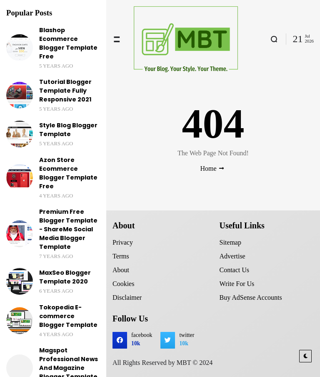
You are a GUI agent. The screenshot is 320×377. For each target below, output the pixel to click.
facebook (141, 340)
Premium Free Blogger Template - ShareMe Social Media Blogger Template (68, 229)
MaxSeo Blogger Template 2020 (65, 277)
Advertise (232, 256)
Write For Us (237, 283)
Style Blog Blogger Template (68, 129)
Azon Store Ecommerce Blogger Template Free (68, 173)
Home (208, 168)
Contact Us (235, 269)
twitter (186, 340)
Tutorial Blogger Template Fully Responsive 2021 (65, 91)
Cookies (123, 283)
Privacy (122, 242)
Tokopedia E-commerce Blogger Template (68, 316)
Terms (120, 256)
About (120, 269)
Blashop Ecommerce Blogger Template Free (68, 43)
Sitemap (230, 242)
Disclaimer (127, 297)
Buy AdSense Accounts (251, 297)
